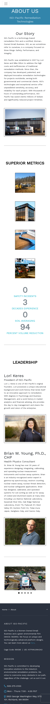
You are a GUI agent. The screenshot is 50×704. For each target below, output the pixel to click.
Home (4, 610)
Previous (8, 578)
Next (41, 578)
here (33, 643)
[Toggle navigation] (6, 3)
